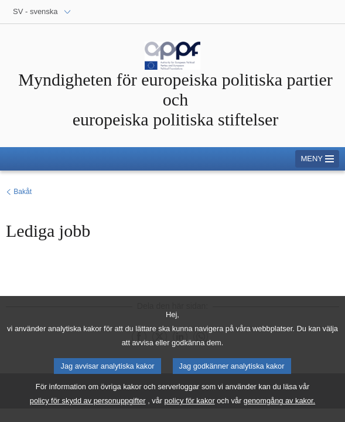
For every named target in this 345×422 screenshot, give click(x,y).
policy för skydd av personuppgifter (88, 408)
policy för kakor (190, 408)
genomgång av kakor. (279, 408)
